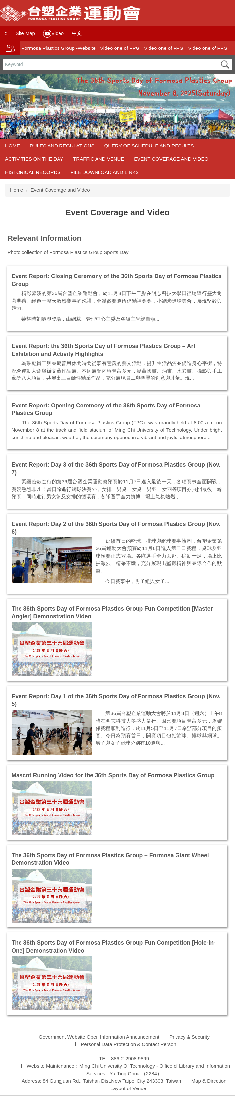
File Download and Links (104, 172)
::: (5, 33)
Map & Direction (209, 1081)
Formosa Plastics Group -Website (58, 48)
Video (53, 34)
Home (12, 145)
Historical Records (32, 172)
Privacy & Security (189, 1037)
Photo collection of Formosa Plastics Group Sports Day (69, 252)
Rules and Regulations (62, 145)
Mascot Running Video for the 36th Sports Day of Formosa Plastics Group (113, 775)
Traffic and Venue (98, 159)
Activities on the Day (34, 159)
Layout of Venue (128, 1088)
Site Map (25, 33)
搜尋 (225, 64)
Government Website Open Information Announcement (99, 1037)
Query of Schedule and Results (149, 145)
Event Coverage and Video (171, 159)
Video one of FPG (119, 48)
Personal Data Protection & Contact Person (128, 1044)
